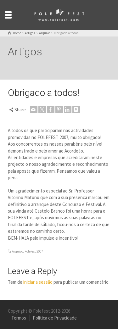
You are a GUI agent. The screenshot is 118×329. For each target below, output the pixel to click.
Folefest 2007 (34, 251)
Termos (18, 318)
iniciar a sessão (38, 282)
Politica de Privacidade (55, 318)
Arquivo (17, 251)
